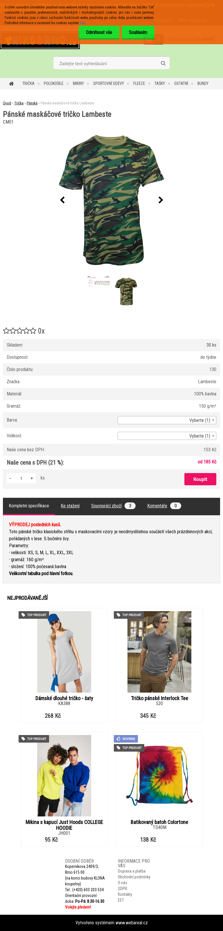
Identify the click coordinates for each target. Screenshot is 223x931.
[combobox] (167, 420)
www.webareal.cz (132, 922)
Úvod (7, 103)
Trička (28, 83)
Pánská (32, 103)
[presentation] (62, 200)
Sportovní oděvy (108, 83)
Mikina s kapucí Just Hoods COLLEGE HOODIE (64, 825)
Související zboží (113, 506)
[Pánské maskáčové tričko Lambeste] (111, 200)
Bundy (202, 83)
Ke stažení (70, 506)
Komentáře (164, 506)
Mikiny (78, 83)
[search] (163, 63)
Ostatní (181, 83)
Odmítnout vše (99, 32)
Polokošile (54, 83)
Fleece (139, 83)
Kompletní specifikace (29, 506)
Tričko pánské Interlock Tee (159, 698)
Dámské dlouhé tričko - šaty (64, 698)
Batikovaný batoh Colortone (159, 822)
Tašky (159, 83)
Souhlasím (138, 32)
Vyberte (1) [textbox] (199, 420)
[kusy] (21, 478)
